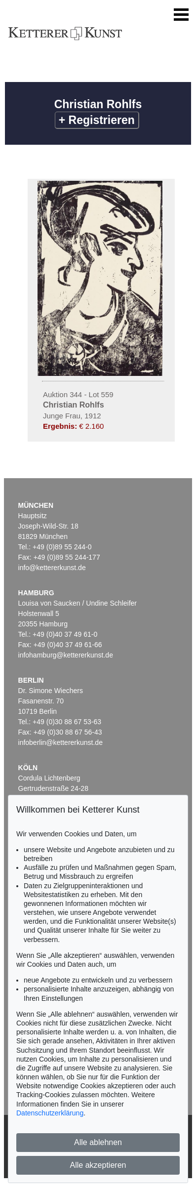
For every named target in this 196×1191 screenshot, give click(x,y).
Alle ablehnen (98, 1142)
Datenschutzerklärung (49, 1113)
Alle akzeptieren (98, 1165)
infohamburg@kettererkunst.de (65, 655)
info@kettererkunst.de (52, 568)
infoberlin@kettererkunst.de (60, 742)
